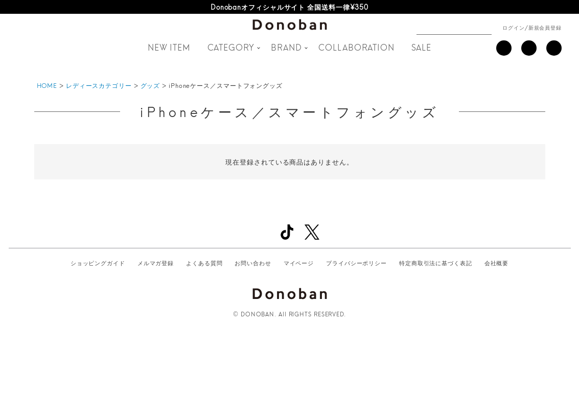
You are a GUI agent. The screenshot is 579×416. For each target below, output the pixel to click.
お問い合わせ (253, 262)
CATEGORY (230, 46)
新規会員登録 (545, 27)
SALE (421, 46)
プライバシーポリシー (356, 262)
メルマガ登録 (155, 262)
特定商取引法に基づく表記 (435, 262)
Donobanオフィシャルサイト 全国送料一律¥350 (289, 7)
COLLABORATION (356, 46)
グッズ (150, 85)
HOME (47, 85)
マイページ (299, 262)
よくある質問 (204, 262)
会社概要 (496, 262)
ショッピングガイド (98, 262)
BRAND (286, 46)
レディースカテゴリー (99, 85)
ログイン (513, 27)
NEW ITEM (169, 46)
